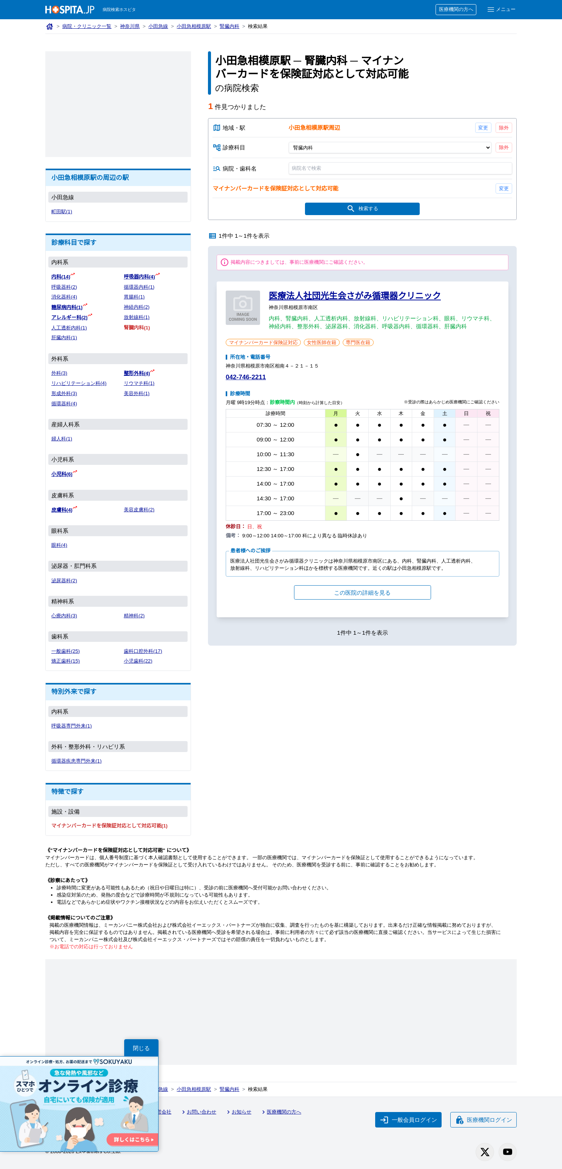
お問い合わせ (200, 1110)
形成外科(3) (64, 392)
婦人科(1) (61, 437)
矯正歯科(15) (65, 659)
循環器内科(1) (139, 287)
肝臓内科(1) (64, 336)
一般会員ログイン (407, 1116)
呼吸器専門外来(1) (71, 724)
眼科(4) (59, 543)
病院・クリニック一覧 (87, 26)
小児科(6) (62, 472)
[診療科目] (390, 148)
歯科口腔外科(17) (143, 649)
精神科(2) (134, 613)
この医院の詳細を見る (362, 593)
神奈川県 (131, 26)
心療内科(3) (64, 613)
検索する (362, 209)
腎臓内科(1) (137, 327)
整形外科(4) (137, 372)
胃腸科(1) (134, 296)
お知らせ (241, 1110)
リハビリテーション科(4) (79, 382)
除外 (504, 127)
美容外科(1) (137, 392)
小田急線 (159, 26)
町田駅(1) (61, 211)
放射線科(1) (137, 316)
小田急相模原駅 (195, 26)
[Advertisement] (118, 104)
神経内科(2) (137, 307)
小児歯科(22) (138, 659)
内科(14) (61, 276)
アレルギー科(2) (69, 316)
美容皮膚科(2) (139, 508)
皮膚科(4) (62, 508)
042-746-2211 (247, 378)
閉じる (141, 1048)
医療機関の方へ (455, 9)
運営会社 (159, 1110)
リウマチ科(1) (139, 382)
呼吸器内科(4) (140, 276)
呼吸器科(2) (64, 287)
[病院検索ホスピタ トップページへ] (69, 10)
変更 (483, 127)
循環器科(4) (64, 402)
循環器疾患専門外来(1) (77, 759)
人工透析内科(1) (69, 327)
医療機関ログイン (483, 1116)
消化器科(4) (64, 296)
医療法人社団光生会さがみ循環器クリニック (355, 297)
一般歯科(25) (65, 649)
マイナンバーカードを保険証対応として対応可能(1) (109, 824)
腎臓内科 (232, 26)
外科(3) (59, 372)
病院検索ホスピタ (120, 9)
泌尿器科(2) (64, 578)
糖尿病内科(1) (67, 307)
